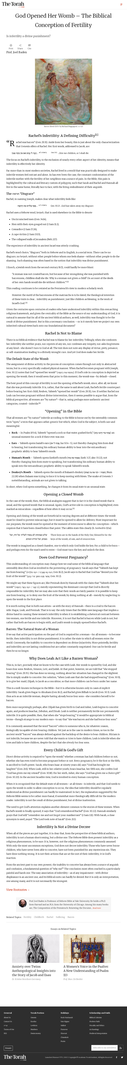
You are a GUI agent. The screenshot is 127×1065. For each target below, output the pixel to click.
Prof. (65, 979)
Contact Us (8, 1021)
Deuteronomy (36, 1033)
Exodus (33, 1021)
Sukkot (63, 1025)
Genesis (33, 1018)
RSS (5, 1033)
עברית (6, 1025)
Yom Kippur (65, 1021)
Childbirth (39, 917)
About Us (7, 1018)
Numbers (34, 1029)
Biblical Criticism (95, 1018)
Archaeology (94, 1029)
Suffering (60, 917)
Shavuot (64, 1033)
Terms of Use (9, 1029)
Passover (64, 1029)
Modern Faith (94, 1021)
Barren (71, 917)
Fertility (27, 917)
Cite (29, 48)
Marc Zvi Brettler (75, 979)
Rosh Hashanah (67, 1018)
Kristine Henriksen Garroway (28, 979)
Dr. (13, 979)
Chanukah (64, 1037)
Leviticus (34, 1025)
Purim (63, 1041)
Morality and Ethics (96, 1025)
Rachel (50, 917)
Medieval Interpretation (98, 1033)
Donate (8, 1048)
